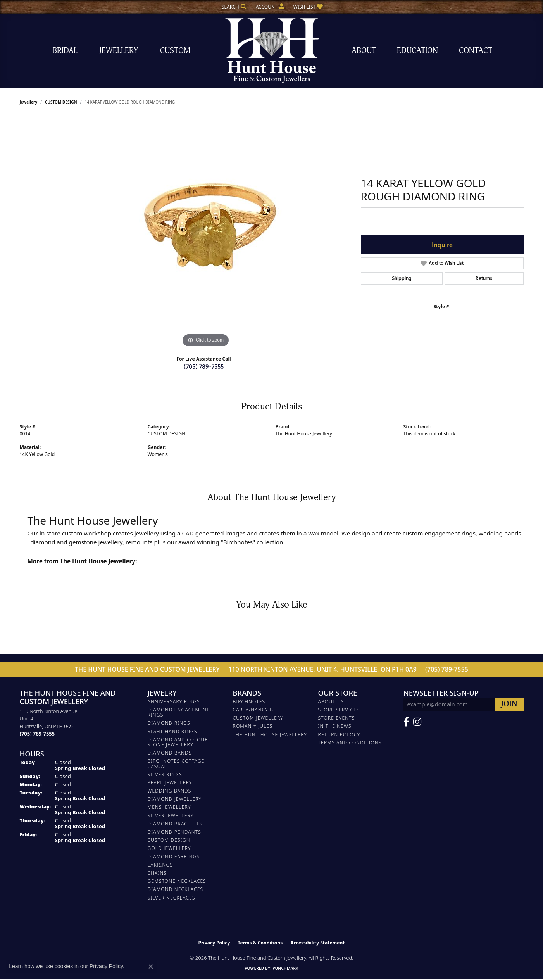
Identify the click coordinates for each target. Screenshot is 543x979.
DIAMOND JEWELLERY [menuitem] (175, 798)
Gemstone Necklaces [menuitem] (177, 881)
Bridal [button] (65, 50)
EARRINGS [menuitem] (160, 864)
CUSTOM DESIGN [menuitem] (169, 840)
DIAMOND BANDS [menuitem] (170, 752)
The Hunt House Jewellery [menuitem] (270, 734)
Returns (484, 278)
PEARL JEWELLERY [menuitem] (170, 782)
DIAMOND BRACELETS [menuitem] (175, 823)
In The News (335, 726)
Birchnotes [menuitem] (249, 701)
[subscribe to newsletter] (509, 704)
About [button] (364, 50)
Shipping (402, 278)
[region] (206, 233)
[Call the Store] (37, 733)
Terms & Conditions (260, 942)
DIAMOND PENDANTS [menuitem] (175, 831)
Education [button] (417, 50)
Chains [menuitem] (157, 872)
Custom (175, 50)
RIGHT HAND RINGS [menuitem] (172, 731)
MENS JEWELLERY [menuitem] (169, 807)
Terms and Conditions (350, 742)
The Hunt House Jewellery (304, 433)
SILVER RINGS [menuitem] (165, 774)
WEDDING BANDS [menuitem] (169, 790)
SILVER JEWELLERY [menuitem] (171, 815)
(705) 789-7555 (204, 366)
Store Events (336, 717)
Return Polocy (339, 734)
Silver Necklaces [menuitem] (171, 897)
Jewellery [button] (118, 50)
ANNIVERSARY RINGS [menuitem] (174, 701)
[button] (233, 7)
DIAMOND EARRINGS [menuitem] (174, 856)
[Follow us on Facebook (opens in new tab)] (406, 722)
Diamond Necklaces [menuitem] (175, 889)
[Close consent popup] (150, 966)
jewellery (29, 102)
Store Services (339, 709)
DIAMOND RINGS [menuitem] (169, 722)
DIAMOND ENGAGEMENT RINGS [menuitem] (179, 712)
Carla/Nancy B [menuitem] (253, 709)
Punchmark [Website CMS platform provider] (285, 968)
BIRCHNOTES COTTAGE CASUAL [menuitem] (176, 763)
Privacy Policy (214, 942)
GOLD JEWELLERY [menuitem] (169, 848)
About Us (331, 701)
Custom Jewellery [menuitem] (258, 717)
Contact (475, 50)
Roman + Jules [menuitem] (253, 726)
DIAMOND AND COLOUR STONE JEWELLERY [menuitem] (178, 742)
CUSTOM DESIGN (61, 102)
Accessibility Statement (317, 942)
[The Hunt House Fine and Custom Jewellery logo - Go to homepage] (271, 50)
